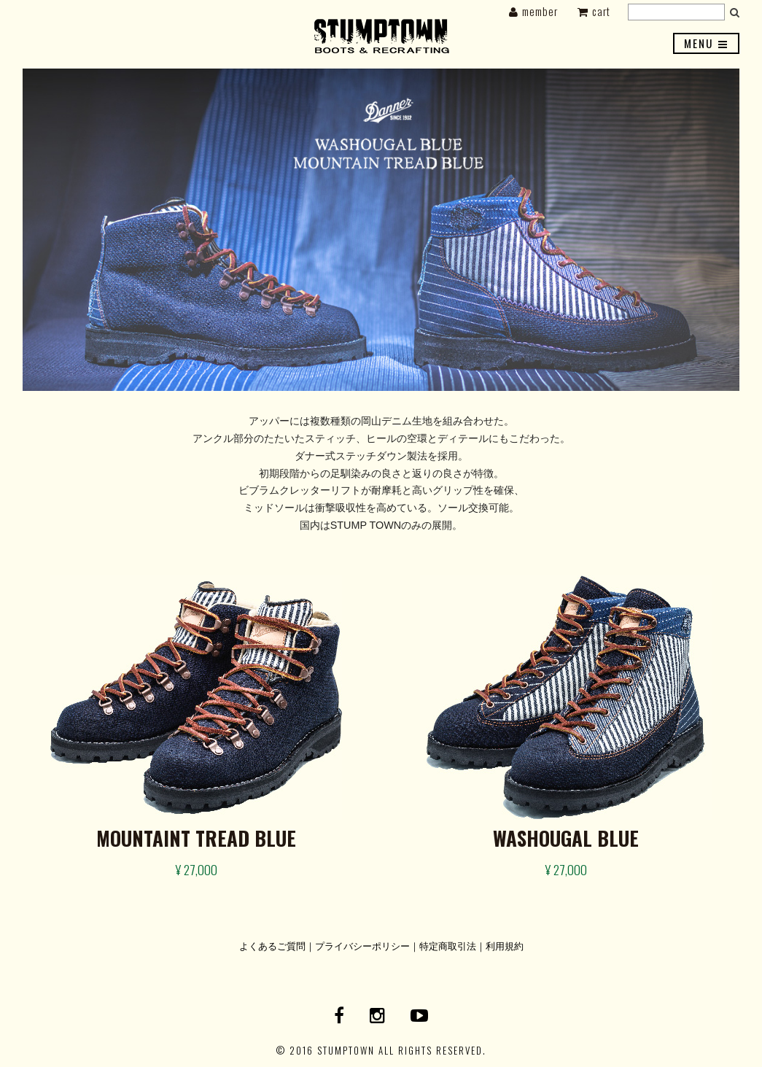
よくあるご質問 (272, 945)
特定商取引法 (447, 945)
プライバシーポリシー (362, 945)
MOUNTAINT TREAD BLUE (196, 838)
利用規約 (505, 945)
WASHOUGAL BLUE (566, 838)
